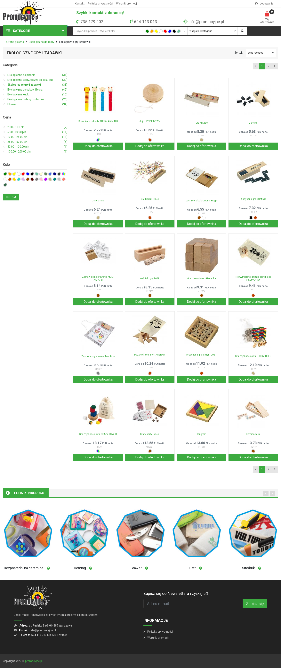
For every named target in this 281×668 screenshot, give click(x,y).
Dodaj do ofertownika (98, 146)
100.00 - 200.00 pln (37, 151)
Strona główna (15, 41)
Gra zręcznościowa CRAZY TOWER (98, 434)
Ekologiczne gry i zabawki (37, 84)
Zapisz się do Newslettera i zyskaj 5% (175, 593)
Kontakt (79, 3)
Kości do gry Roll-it (150, 278)
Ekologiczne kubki (37, 94)
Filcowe (37, 104)
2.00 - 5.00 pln (37, 127)
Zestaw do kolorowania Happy (201, 200)
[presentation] (266, 493)
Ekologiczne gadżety (41, 41)
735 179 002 (91, 21)
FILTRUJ (11, 196)
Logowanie (264, 3)
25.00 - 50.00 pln (37, 141)
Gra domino (98, 200)
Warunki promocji (126, 3)
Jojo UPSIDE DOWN (150, 121)
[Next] (275, 66)
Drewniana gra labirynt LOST (201, 354)
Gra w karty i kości (149, 434)
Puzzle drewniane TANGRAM (149, 354)
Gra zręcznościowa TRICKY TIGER (253, 356)
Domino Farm (253, 434)
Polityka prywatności (100, 3)
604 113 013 (145, 21)
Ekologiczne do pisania (37, 75)
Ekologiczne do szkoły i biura (37, 89)
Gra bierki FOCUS (150, 199)
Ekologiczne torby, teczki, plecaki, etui (37, 79)
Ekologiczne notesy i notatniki (37, 99)
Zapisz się (255, 603)
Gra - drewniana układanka (201, 278)
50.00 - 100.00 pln (37, 146)
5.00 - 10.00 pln (37, 132)
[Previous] (256, 66)
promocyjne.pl (34, 661)
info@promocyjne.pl (206, 21)
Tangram (201, 434)
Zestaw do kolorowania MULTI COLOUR (98, 279)
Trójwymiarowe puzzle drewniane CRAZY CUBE (253, 279)
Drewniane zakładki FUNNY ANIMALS (98, 121)
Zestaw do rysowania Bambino (98, 356)
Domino (253, 122)
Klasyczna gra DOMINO (253, 199)
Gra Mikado (202, 122)
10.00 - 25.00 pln (37, 137)
